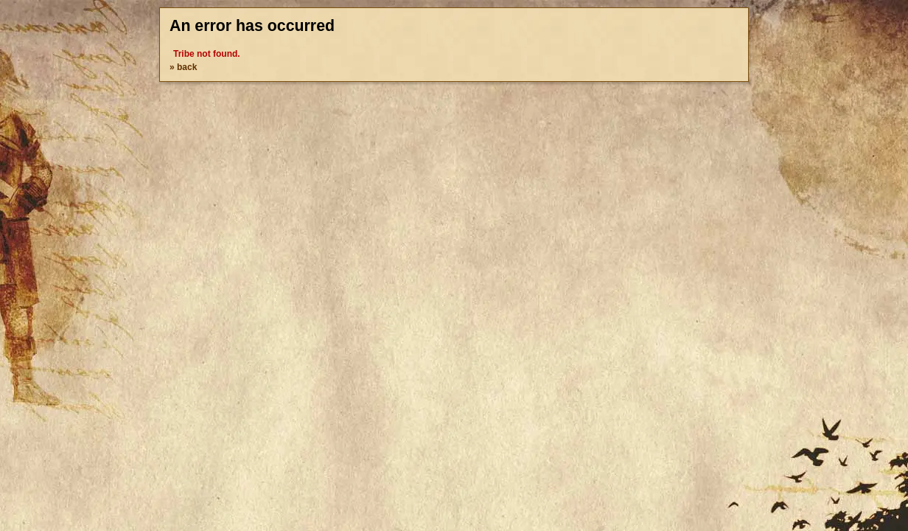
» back (183, 67)
